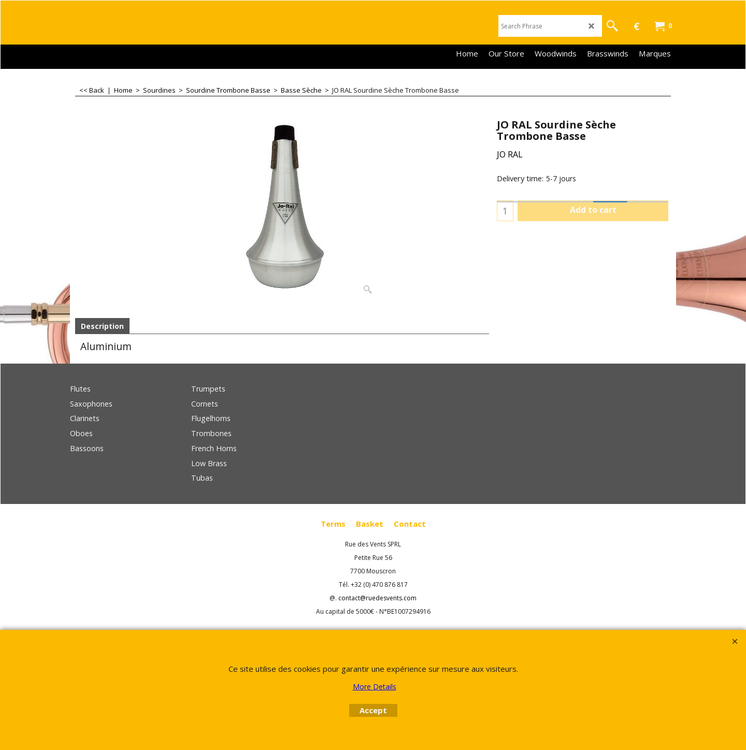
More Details (374, 686)
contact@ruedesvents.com (377, 598)
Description (102, 326)
